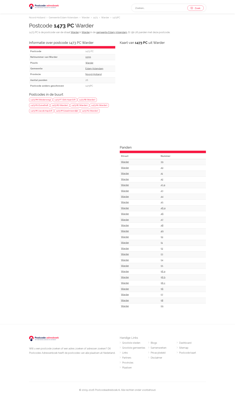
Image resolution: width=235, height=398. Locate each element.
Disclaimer (156, 357)
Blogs (154, 342)
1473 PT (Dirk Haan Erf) (65, 100)
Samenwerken (158, 347)
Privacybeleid (158, 352)
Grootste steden (131, 342)
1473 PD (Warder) (60, 105)
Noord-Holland (37, 17)
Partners (126, 357)
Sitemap (183, 347)
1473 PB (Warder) (87, 100)
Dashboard (185, 342)
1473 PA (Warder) (99, 105)
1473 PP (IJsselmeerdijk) (67, 111)
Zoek (195, 8)
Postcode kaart (187, 352)
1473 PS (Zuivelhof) (39, 105)
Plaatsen (127, 367)
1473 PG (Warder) (90, 111)
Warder (86, 17)
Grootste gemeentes (133, 347)
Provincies (127, 362)
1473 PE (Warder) (80, 105)
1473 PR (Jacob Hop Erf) (41, 111)
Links (125, 352)
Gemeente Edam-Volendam (63, 17)
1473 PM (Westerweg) (41, 100)
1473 (95, 17)
